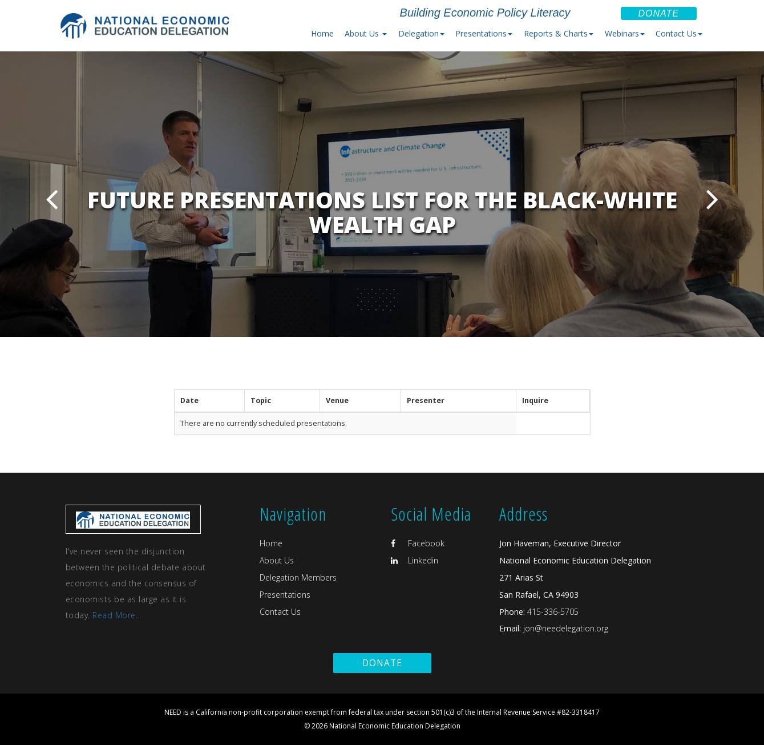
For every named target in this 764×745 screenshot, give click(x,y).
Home (322, 33)
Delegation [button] (421, 33)
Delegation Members (298, 577)
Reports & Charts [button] (558, 33)
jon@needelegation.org (564, 628)
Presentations (285, 594)
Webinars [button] (625, 33)
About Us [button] (366, 33)
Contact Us (280, 611)
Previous (52, 199)
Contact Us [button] (679, 33)
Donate (658, 13)
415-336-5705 (553, 611)
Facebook (417, 543)
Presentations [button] (483, 33)
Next (712, 199)
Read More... (117, 615)
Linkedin (414, 560)
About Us (277, 560)
